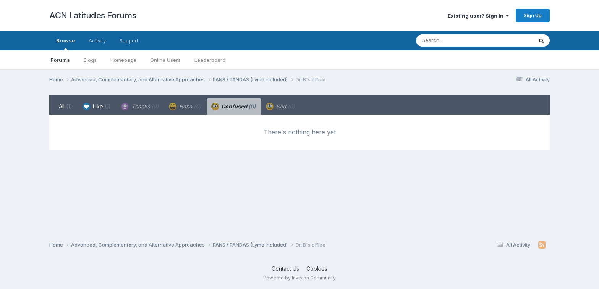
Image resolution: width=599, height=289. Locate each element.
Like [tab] (97, 106)
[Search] (453, 40)
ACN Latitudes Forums (92, 15)
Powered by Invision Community (299, 278)
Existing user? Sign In (478, 16)
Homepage (123, 60)
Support (129, 40)
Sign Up (533, 15)
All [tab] (65, 106)
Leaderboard (209, 60)
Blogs (90, 60)
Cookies (316, 268)
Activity (97, 40)
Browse (65, 43)
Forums (60, 60)
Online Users (165, 60)
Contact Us (285, 268)
